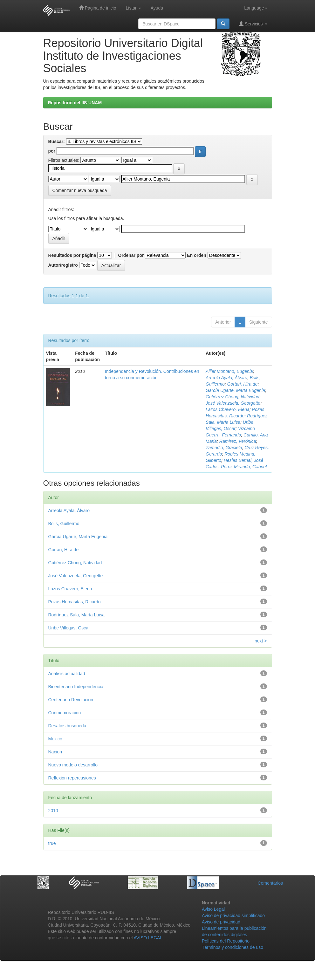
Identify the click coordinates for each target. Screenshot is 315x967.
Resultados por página (72, 255)
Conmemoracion (64, 712)
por (52, 151)
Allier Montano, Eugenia (229, 371)
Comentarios (270, 883)
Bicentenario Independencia (76, 686)
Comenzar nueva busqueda (79, 190)
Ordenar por (131, 255)
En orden (196, 255)
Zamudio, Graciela (224, 447)
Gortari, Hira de (242, 384)
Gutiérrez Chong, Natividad (232, 396)
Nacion (55, 751)
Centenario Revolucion (70, 699)
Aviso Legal (213, 909)
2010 (53, 810)
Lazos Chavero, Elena (228, 409)
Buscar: (56, 141)
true (52, 843)
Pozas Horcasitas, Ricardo (74, 601)
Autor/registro (63, 265)
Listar (133, 7)
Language (255, 7)
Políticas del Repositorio (226, 940)
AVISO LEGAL (148, 937)
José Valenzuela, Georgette (233, 403)
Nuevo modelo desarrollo (73, 764)
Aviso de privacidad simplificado (233, 915)
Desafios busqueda (67, 725)
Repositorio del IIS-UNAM (75, 102)
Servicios (253, 23)
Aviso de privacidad (221, 921)
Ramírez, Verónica (237, 441)
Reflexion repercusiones (72, 777)
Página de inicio (97, 7)
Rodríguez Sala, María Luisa (76, 614)
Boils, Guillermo (63, 523)
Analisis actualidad (66, 673)
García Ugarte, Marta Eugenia (235, 390)
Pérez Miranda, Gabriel (244, 466)
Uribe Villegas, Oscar (69, 627)
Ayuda (157, 7)
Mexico (55, 738)
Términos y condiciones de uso (232, 947)
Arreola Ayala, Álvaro (226, 377)
